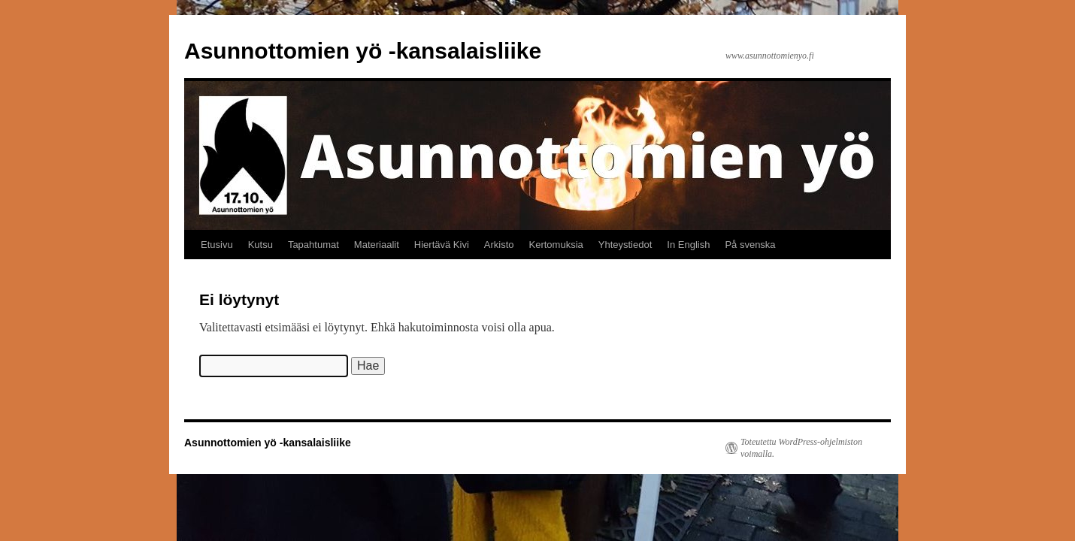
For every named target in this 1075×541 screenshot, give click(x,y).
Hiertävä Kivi (441, 244)
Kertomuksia (556, 244)
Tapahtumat (313, 244)
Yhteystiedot (625, 244)
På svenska (750, 244)
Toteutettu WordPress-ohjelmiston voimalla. (801, 448)
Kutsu (260, 244)
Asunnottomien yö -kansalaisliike (362, 50)
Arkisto (499, 244)
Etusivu (217, 244)
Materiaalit (376, 244)
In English (688, 244)
